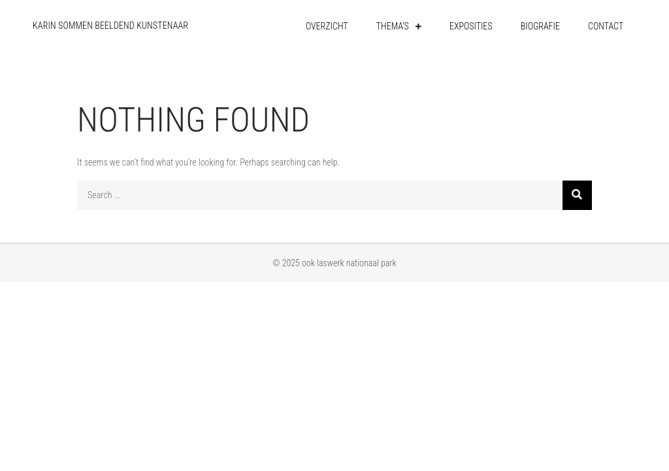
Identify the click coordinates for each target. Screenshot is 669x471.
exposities (471, 26)
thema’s (392, 26)
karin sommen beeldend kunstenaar (110, 25)
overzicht (327, 26)
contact (605, 26)
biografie (540, 26)
